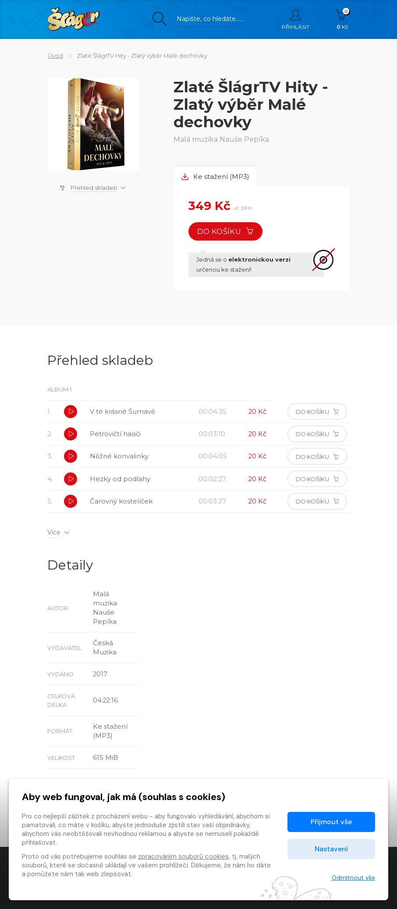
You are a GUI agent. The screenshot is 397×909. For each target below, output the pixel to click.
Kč (342, 20)
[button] (71, 412)
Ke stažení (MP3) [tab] (215, 177)
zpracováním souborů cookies (183, 856)
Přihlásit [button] (295, 20)
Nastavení (331, 848)
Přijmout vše (331, 821)
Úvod (55, 55)
